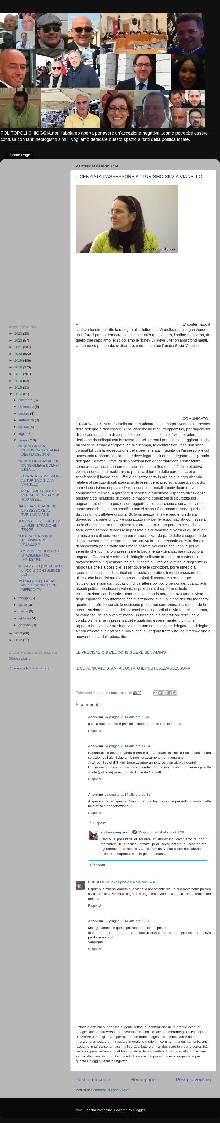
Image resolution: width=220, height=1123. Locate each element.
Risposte (100, 823)
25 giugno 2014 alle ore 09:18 (127, 794)
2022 (18, 340)
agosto (24, 427)
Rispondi (95, 731)
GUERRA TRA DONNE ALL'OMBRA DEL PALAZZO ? (35, 540)
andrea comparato (116, 832)
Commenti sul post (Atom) (111, 1090)
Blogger (139, 1110)
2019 (18, 360)
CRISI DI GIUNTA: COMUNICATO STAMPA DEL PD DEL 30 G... (38, 450)
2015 (18, 387)
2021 (18, 347)
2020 (18, 354)
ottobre (24, 413)
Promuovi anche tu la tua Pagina (29, 668)
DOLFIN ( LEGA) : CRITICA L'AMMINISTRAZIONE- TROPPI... (39, 525)
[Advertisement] (132, 290)
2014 (18, 394)
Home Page (20, 155)
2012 (18, 640)
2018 (18, 367)
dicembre (26, 400)
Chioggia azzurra (19, 658)
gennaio (25, 625)
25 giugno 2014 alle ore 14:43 (134, 882)
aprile (23, 605)
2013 (18, 633)
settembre (26, 420)
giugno (24, 440)
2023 (18, 333)
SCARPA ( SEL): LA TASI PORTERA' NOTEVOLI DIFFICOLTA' (37, 585)
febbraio (25, 618)
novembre (26, 407)
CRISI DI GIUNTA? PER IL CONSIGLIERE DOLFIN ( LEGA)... (39, 465)
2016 (18, 381)
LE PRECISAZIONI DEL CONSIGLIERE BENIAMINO (121, 652)
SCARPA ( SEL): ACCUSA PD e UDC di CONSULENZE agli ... (41, 570)
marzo (23, 611)
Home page (143, 1079)
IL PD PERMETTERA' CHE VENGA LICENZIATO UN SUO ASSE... (39, 495)
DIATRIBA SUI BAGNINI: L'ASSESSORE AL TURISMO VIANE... (37, 510)
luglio (22, 434)
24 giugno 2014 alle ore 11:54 (127, 746)
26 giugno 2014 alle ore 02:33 (127, 921)
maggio (24, 598)
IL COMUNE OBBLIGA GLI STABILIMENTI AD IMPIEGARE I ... (38, 555)
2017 (18, 374)
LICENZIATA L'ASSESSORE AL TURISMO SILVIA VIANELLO (40, 480)
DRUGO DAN (98, 882)
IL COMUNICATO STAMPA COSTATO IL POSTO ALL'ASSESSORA (133, 668)
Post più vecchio (193, 1079)
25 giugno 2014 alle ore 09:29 (161, 832)
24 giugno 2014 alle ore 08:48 (127, 717)
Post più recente (93, 1079)
